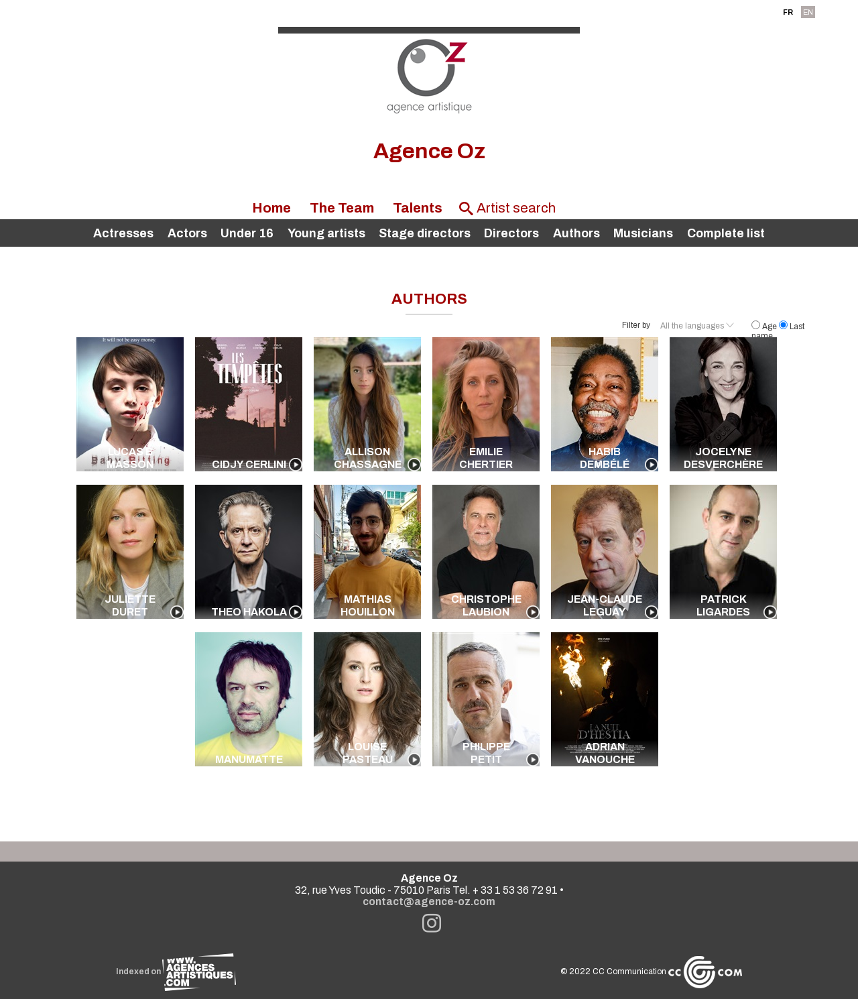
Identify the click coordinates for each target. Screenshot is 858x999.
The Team (342, 207)
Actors (187, 233)
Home (271, 207)
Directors (511, 233)
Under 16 (247, 233)
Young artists (326, 233)
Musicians (643, 233)
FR (788, 12)
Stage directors (425, 233)
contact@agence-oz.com (429, 901)
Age (765, 326)
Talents (417, 207)
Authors (576, 233)
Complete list (726, 233)
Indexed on (176, 971)
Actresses (123, 233)
